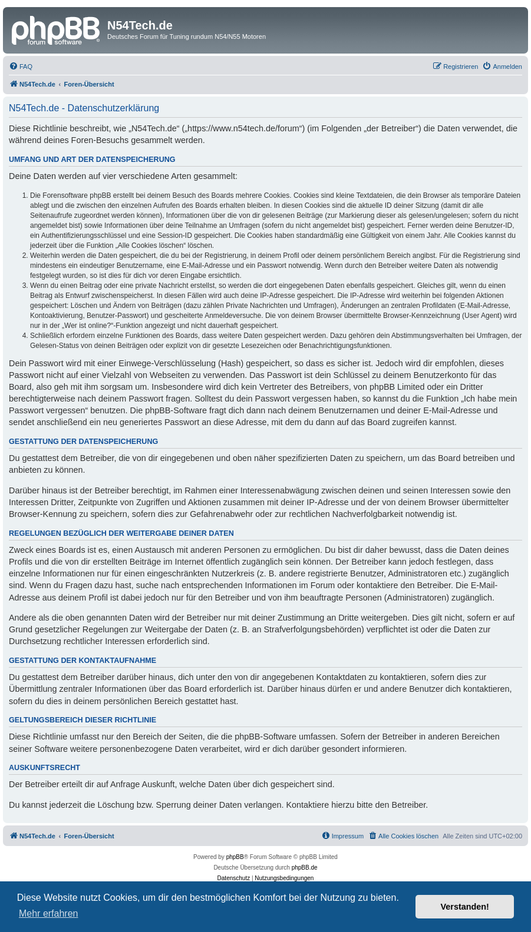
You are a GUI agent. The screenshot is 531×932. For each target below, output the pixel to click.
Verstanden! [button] (465, 906)
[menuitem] (20, 66)
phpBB (235, 857)
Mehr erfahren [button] (48, 913)
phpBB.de (305, 867)
